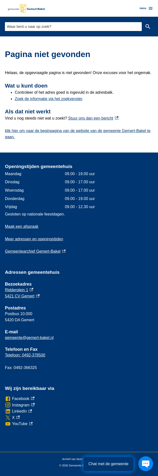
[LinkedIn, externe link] (18, 411)
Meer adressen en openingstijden (34, 239)
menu (146, 8)
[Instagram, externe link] (20, 405)
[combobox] (73, 26)
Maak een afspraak (21, 226)
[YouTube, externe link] (18, 424)
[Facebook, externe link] (19, 399)
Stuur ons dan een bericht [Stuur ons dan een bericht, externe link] (93, 118)
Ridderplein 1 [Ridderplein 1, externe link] (19, 290)
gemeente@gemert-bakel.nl (29, 338)
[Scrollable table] (79, 190)
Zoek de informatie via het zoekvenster (48, 99)
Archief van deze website (79, 459)
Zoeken (148, 26)
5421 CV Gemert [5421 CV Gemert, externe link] (22, 296)
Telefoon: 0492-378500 (25, 355)
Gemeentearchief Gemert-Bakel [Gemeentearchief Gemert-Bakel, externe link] (35, 251)
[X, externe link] (12, 418)
